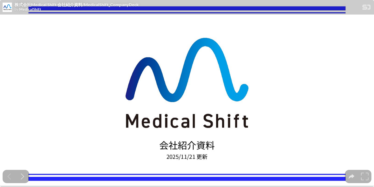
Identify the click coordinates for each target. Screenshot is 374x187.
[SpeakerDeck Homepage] (366, 8)
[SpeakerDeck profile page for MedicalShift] (7, 7)
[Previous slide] (9, 176)
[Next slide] (22, 176)
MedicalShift (30, 9)
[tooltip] (351, 176)
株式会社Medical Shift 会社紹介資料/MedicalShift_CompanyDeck (77, 5)
